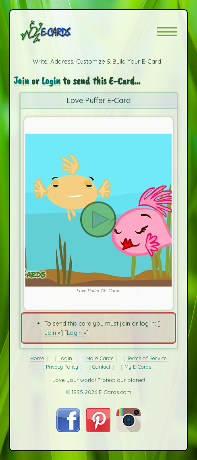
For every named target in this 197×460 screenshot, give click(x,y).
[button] (167, 31)
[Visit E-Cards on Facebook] (68, 430)
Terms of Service (147, 358)
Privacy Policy (62, 366)
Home (37, 358)
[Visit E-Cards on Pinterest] (98, 430)
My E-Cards (137, 366)
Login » (76, 332)
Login (50, 80)
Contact (101, 366)
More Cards (99, 358)
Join (21, 80)
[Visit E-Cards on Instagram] (128, 430)
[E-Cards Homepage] (60, 32)
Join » (52, 332)
